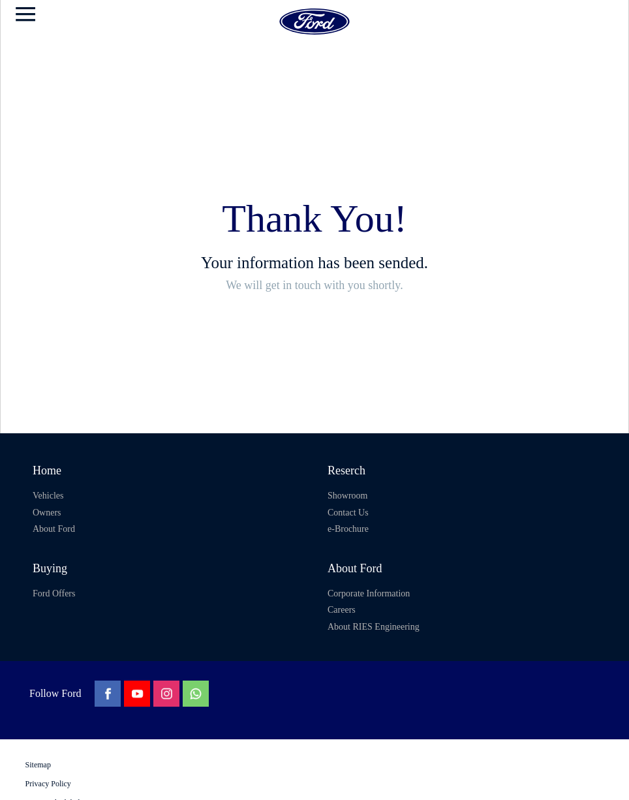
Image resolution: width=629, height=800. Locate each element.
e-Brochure (348, 529)
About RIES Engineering (374, 627)
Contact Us (348, 512)
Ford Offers (54, 593)
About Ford (54, 529)
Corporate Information (369, 593)
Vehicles (48, 495)
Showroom (347, 495)
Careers (342, 610)
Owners (47, 512)
